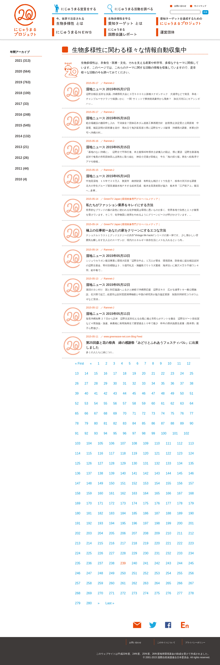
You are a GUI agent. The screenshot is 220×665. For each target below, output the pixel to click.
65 (77, 413)
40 (86, 393)
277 (179, 593)
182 (100, 513)
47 (153, 393)
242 (157, 563)
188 (168, 513)
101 (175, 433)
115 (89, 453)
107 (123, 443)
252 (145, 573)
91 (77, 433)
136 (77, 473)
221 (168, 543)
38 (191, 383)
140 (123, 473)
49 (172, 393)
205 (111, 533)
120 (145, 453)
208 (145, 533)
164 (145, 493)
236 (89, 563)
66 (86, 413)
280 (89, 603)
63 (182, 403)
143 (157, 473)
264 (157, 583)
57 (124, 403)
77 (191, 413)
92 (86, 433)
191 (77, 523)
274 (145, 593)
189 (179, 513)
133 (168, 463)
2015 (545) (22, 125)
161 (111, 493)
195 (123, 523)
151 (123, 483)
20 (144, 373)
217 (123, 543)
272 (123, 593)
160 (100, 493)
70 (124, 413)
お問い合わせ (135, 642)
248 (100, 573)
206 (123, 533)
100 (163, 433)
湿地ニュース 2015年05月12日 (108, 284)
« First (79, 363)
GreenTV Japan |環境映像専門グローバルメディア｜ (132, 199)
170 (89, 503)
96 (124, 433)
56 (115, 403)
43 (115, 393)
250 (123, 573)
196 (134, 523)
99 (153, 433)
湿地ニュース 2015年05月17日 (108, 89)
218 (134, 543)
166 (168, 493)
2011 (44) (22, 168)
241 (145, 563)
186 (145, 513)
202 (77, 533)
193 (100, 523)
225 (89, 553)
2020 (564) (22, 71)
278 (191, 593)
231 (157, 553)
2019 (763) (22, 82)
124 (191, 453)
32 (134, 383)
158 (77, 493)
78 (77, 423)
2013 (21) (22, 147)
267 (191, 583)
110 (157, 443)
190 (191, 513)
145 (179, 473)
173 (123, 503)
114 (77, 453)
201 (191, 523)
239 (123, 563)
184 (123, 513)
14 (86, 373)
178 (179, 503)
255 (179, 573)
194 (111, 523)
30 (115, 383)
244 (179, 563)
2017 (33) (22, 103)
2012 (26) (22, 157)
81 (105, 423)
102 (186, 433)
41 (96, 393)
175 (145, 503)
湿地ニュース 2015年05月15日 (108, 147)
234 (191, 553)
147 (77, 483)
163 (134, 493)
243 (168, 563)
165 (157, 493)
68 (105, 413)
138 (100, 473)
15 (96, 373)
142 (145, 473)
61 (163, 403)
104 (89, 443)
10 (169, 363)
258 (89, 583)
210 (168, 533)
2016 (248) (22, 114)
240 (134, 563)
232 (168, 553)
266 (179, 583)
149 (100, 483)
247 (89, 573)
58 (134, 403)
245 (191, 563)
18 (124, 373)
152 (134, 483)
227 (111, 553)
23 (172, 373)
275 (157, 593)
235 (77, 563)
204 (100, 533)
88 (172, 423)
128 (111, 463)
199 (168, 523)
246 (77, 573)
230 (145, 553)
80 (96, 423)
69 (115, 413)
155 (168, 483)
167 (179, 493)
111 (168, 443)
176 (157, 503)
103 (77, 443)
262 (134, 583)
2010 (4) (21, 179)
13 (77, 373)
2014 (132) (22, 136)
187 (157, 513)
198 (157, 523)
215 (100, 543)
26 (77, 383)
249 (111, 573)
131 (145, 463)
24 (182, 373)
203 (89, 533)
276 (168, 593)
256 (191, 573)
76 (182, 413)
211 (179, 533)
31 (124, 383)
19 (134, 373)
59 (144, 403)
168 (191, 493)
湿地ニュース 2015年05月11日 (108, 313)
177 (168, 503)
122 (168, 453)
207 (134, 533)
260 (111, 583)
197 (145, 523)
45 (134, 393)
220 (157, 543)
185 (134, 513)
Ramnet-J (109, 83)
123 (179, 453)
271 (111, 593)
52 (77, 403)
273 (134, 593)
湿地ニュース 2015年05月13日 (108, 255)
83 (124, 423)
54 (96, 403)
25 (191, 373)
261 (123, 583)
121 (157, 453)
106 (111, 443)
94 (105, 433)
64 (191, 403)
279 (77, 603)
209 (157, 533)
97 (134, 433)
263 (145, 583)
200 (179, 523)
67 (96, 413)
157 (191, 483)
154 (157, 483)
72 (144, 413)
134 (179, 463)
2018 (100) (22, 93)
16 (105, 373)
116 (100, 453)
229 (134, 553)
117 (111, 453)
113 (191, 443)
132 (157, 463)
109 (145, 443)
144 (168, 473)
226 (100, 553)
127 (100, 463)
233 (179, 553)
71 (134, 413)
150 (111, 483)
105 (100, 443)
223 (191, 543)
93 (96, 433)
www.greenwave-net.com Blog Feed (123, 336)
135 (191, 463)
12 (188, 363)
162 (123, 493)
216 (111, 543)
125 (77, 463)
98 (144, 433)
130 (134, 463)
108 (134, 443)
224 (77, 553)
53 (86, 403)
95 (115, 433)
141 (134, 473)
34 (153, 383)
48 (163, 393)
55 (105, 403)
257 (77, 583)
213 (77, 543)
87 (163, 423)
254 (168, 573)
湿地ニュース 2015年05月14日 (108, 176)
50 (182, 393)
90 (191, 423)
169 (77, 503)
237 (100, 563)
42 (105, 393)
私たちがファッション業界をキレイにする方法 (119, 205)
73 (153, 413)
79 (86, 423)
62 (172, 403)
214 (89, 543)
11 (179, 363)
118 (123, 453)
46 (144, 393)
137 (89, 473)
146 (191, 473)
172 (111, 503)
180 (77, 513)
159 (89, 493)
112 (179, 443)
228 (123, 553)
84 (134, 423)
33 (144, 383)
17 (115, 373)
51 (191, 393)
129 (123, 463)
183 (111, 513)
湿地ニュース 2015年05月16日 (108, 118)
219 (145, 543)
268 (77, 593)
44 (124, 393)
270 (100, 593)
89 (182, 423)
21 (153, 373)
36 (172, 383)
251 (134, 573)
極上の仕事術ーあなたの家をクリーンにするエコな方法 (126, 230)
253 (157, 573)
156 (179, 483)
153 (145, 483)
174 (134, 503)
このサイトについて (166, 642)
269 (89, 593)
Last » (109, 603)
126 (89, 463)
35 (163, 383)
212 (191, 533)
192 (89, 523)
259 (100, 583)
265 (168, 583)
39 (77, 393)
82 (115, 423)
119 (134, 453)
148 (89, 483)
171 (100, 503)
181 (89, 513)
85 (144, 423)
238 (111, 563)
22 (163, 373)
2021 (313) (22, 60)
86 (153, 423)
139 (111, 473)
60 (153, 403)
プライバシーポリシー (195, 642)
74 (163, 413)
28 (96, 383)
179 (191, 503)
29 (105, 383)
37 (182, 383)
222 (179, 543)
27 (86, 383)
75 (172, 413)
